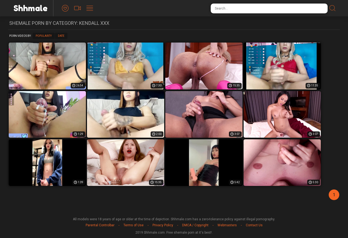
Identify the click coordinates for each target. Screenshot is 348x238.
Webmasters (227, 225)
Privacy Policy (163, 225)
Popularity (44, 35)
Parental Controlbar (100, 225)
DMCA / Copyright (195, 225)
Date (61, 35)
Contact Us (254, 225)
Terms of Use (133, 225)
